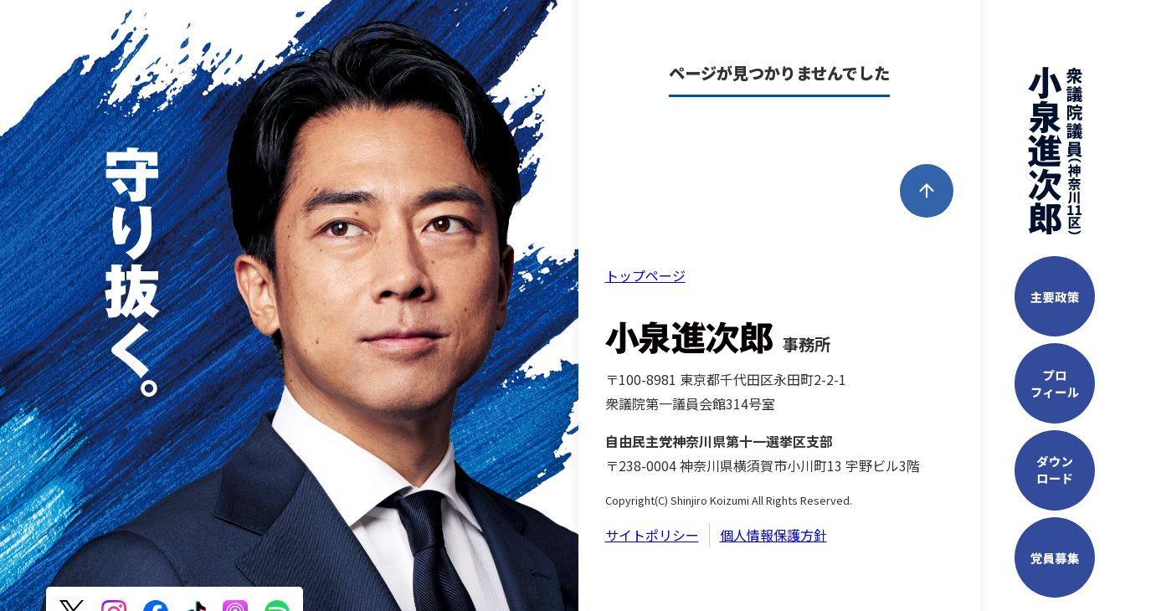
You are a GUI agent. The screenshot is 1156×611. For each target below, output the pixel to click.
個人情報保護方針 (773, 535)
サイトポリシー (652, 535)
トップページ (645, 275)
